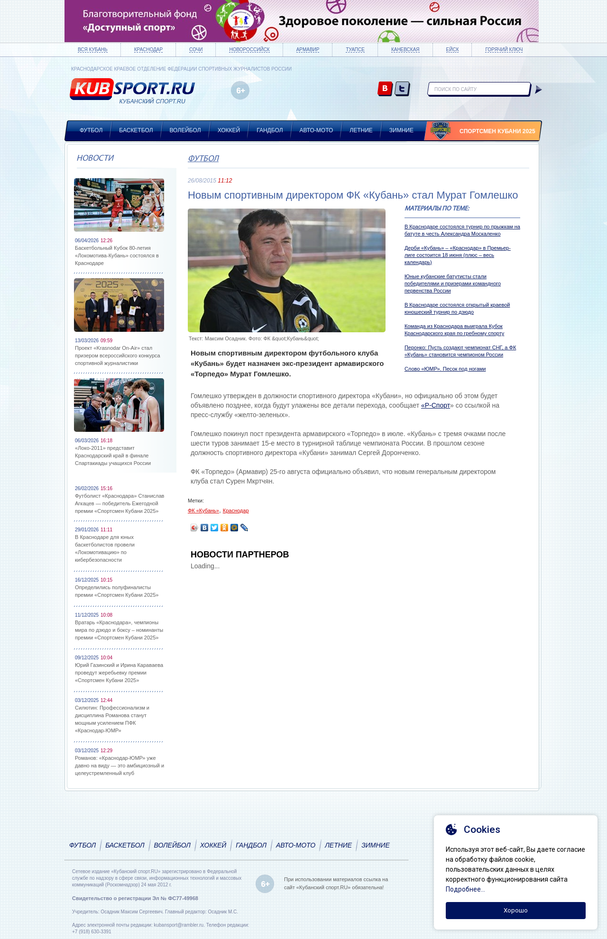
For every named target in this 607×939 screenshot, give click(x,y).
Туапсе (355, 49)
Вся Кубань (93, 49)
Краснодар (148, 49)
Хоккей (229, 130)
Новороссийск (249, 49)
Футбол (91, 130)
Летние (361, 130)
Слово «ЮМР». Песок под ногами (445, 369)
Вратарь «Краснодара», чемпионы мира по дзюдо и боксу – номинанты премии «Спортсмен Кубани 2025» (119, 630)
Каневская (405, 49)
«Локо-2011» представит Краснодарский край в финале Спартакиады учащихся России (113, 455)
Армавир (308, 49)
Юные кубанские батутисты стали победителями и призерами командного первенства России (453, 283)
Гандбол (270, 130)
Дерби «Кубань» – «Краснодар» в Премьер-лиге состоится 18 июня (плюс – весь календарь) (458, 255)
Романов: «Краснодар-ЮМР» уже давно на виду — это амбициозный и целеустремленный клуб (119, 765)
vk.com (385, 89)
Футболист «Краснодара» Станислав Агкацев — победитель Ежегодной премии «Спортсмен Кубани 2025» (119, 503)
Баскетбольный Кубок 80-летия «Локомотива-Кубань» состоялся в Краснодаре (117, 255)
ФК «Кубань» (203, 510)
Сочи (195, 49)
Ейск (452, 49)
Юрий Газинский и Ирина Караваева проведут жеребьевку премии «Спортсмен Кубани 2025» (119, 672)
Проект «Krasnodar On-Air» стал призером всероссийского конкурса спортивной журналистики (117, 355)
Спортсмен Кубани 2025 (497, 131)
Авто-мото (316, 130)
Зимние (401, 130)
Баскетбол (136, 130)
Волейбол (185, 130)
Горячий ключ (504, 49)
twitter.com (402, 89)
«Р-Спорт (435, 405)
